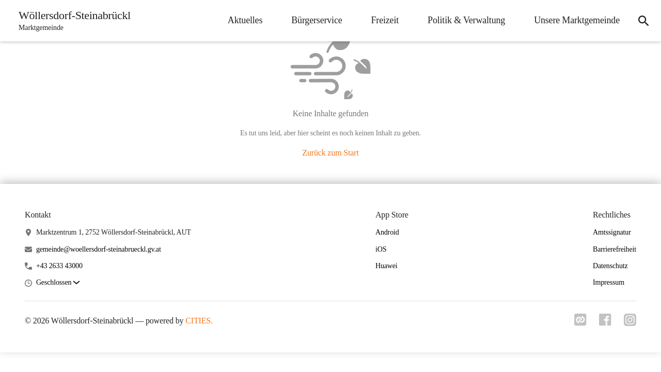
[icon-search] (643, 21)
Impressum (608, 282)
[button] (58, 282)
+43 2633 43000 (59, 266)
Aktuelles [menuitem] (245, 20)
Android (387, 232)
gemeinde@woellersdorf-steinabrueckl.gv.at (98, 249)
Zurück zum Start (330, 152)
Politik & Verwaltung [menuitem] (466, 20)
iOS (380, 249)
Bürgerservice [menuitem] (316, 20)
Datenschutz (610, 266)
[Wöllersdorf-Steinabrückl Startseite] (71, 20)
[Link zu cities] (580, 323)
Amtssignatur (612, 232)
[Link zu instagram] (630, 323)
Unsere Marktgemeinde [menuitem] (577, 20)
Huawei (386, 266)
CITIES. (199, 320)
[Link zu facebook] (605, 323)
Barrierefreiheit (614, 249)
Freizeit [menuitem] (385, 20)
